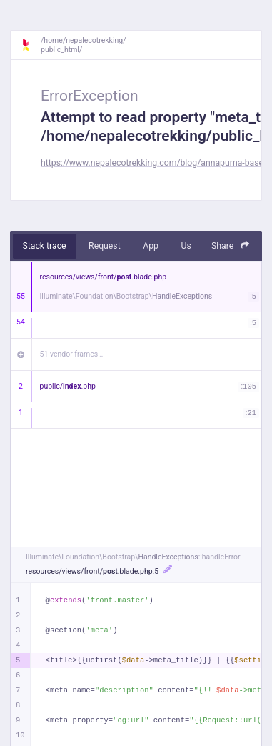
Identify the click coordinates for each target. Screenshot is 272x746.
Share (230, 245)
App (150, 246)
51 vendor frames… (72, 354)
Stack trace (44, 246)
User (189, 246)
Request (105, 246)
